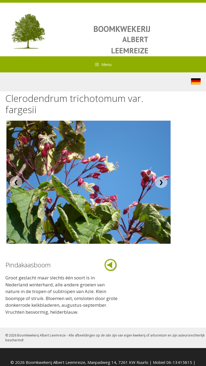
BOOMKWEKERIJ (121, 29)
